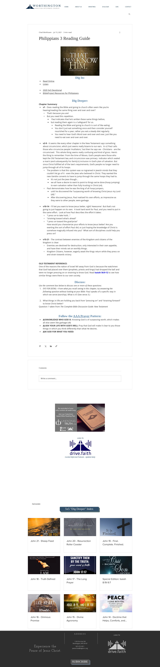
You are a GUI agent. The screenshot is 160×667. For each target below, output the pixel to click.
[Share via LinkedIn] (51, 346)
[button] (78, 7)
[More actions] (119, 32)
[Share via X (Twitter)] (45, 346)
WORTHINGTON (47, 5)
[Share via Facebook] (40, 346)
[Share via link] (56, 346)
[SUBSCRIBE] (80, 661)
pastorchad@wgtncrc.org (80, 648)
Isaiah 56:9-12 (101, 272)
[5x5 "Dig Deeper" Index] (79, 509)
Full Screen (36, 504)
